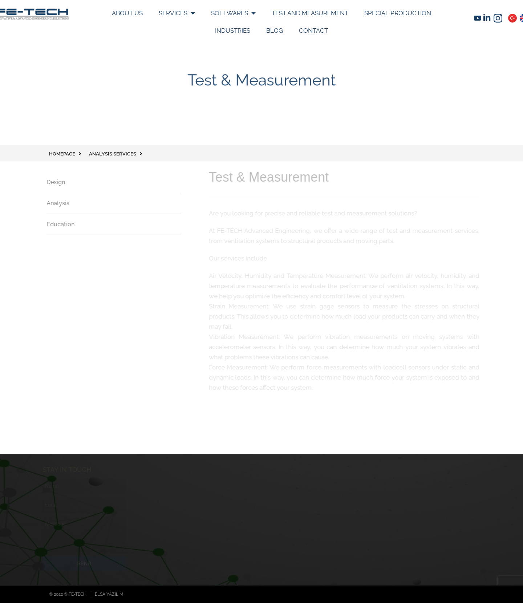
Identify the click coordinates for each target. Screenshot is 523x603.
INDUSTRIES (232, 30)
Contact (313, 30)
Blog (274, 30)
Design (53, 182)
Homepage (62, 154)
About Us (127, 13)
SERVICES (174, 13)
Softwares (230, 13)
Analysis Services (112, 154)
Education (58, 224)
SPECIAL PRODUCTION (397, 13)
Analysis (55, 203)
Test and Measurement (310, 13)
